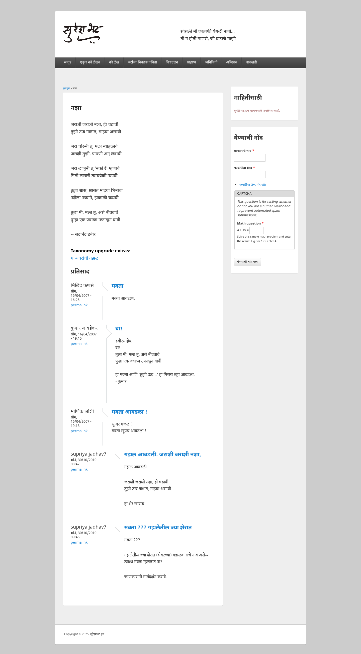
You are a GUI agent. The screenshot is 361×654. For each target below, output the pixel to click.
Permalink (79, 305)
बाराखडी (251, 62)
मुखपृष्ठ (66, 88)
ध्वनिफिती (211, 62)
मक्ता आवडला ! (129, 412)
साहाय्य (191, 62)
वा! (119, 329)
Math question (250, 224)
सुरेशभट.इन (97, 634)
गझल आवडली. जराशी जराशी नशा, (162, 455)
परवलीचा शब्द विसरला (252, 185)
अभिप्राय (231, 62)
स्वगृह (67, 62)
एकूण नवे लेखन (90, 62)
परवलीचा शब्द (244, 168)
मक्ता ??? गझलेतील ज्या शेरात (158, 528)
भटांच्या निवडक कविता (142, 62)
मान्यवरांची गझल (84, 258)
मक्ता (117, 286)
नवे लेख (114, 62)
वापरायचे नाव (244, 151)
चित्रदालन (172, 62)
